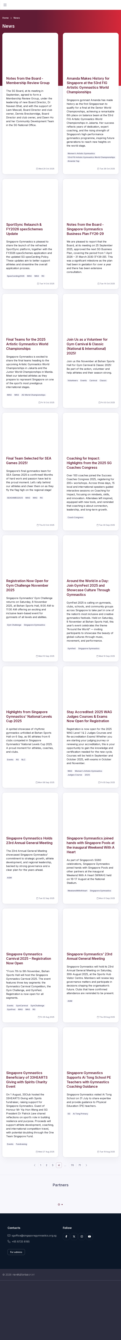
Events (84, 380)
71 (79, 1165)
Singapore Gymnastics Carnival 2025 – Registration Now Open (28, 958)
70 (72, 1165)
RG (43, 276)
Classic (103, 380)
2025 (87, 775)
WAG (36, 276)
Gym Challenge (14, 625)
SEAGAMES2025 (15, 498)
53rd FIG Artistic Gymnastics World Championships (91, 157)
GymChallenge (37, 1005)
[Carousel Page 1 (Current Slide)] (59, 1204)
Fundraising (21, 1144)
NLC (23, 759)
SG (69, 1114)
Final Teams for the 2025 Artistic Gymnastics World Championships (27, 344)
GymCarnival (22, 1005)
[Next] (86, 1165)
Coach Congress (75, 517)
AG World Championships (33, 395)
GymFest (11, 1009)
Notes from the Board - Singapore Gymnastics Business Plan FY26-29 (85, 229)
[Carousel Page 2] (62, 1204)
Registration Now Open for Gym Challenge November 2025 (27, 585)
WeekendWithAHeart (77, 890)
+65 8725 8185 (19, 1241)
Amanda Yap (73, 161)
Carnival (93, 380)
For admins (16, 1252)
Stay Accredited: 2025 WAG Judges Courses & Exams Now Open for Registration (89, 716)
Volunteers (73, 380)
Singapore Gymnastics (34, 625)
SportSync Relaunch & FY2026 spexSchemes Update (24, 229)
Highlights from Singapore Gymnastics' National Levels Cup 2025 (29, 716)
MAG (29, 276)
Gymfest (72, 648)
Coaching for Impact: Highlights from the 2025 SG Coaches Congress (89, 463)
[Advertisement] (60, 1310)
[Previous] (34, 1165)
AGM (9, 878)
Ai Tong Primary (80, 1114)
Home (5, 17)
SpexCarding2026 (15, 276)
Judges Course (75, 775)
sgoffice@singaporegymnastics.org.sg (32, 1235)
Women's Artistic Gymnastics (81, 153)
